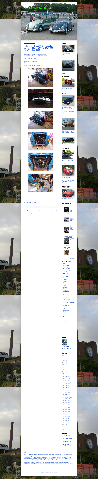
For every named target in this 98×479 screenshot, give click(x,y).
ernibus (64, 294)
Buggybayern (67, 215)
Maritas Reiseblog (67, 310)
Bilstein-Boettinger (67, 441)
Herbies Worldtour (67, 300)
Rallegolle (66, 205)
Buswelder (65, 284)
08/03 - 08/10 (67, 405)
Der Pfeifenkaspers (67, 288)
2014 (64, 375)
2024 (64, 357)
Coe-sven (65, 285)
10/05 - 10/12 (67, 392)
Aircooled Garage (67, 226)
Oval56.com (65, 311)
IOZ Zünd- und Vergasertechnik (66, 444)
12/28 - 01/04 (67, 376)
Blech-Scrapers (66, 274)
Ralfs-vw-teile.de (66, 435)
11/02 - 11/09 (67, 387)
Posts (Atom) (31, 213)
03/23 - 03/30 (67, 414)
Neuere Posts (27, 210)
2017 (64, 369)
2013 (64, 424)
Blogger (55, 472)
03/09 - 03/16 (67, 416)
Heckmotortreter (66, 299)
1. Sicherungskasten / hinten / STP (72, 209)
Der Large (65, 287)
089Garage (65, 263)
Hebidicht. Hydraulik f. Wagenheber (67, 446)
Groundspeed (66, 297)
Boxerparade (65, 277)
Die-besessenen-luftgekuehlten (66, 291)
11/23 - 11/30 (67, 383)
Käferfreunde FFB (66, 304)
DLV (64, 293)
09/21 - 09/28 (67, 400)
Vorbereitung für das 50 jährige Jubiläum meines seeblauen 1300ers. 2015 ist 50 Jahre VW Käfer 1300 (39, 48)
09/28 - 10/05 (67, 394)
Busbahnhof (65, 282)
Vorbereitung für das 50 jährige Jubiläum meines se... (69, 397)
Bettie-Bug (65, 271)
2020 (64, 364)
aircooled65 (35, 7)
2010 (64, 429)
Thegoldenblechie (66, 318)
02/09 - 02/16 (67, 420)
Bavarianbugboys (66, 270)
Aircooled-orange (66, 268)
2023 (64, 358)
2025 (64, 355)
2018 (64, 367)
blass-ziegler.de (66, 436)
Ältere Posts (54, 210)
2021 (64, 362)
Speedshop (65, 316)
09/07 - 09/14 (67, 402)
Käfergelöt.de (66, 305)
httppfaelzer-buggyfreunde (68, 302)
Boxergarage (65, 276)
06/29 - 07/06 (67, 409)
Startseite (41, 210)
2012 (64, 426)
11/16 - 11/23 (67, 385)
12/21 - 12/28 (67, 378)
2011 (64, 427)
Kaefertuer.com (66, 440)
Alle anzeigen (72, 258)
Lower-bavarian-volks (67, 307)
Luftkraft (64, 308)
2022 (64, 360)
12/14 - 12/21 (67, 380)
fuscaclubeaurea (66, 296)
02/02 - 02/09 (67, 422)
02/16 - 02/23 (67, 418)
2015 (64, 373)
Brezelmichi (65, 279)
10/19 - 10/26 (67, 389)
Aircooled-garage (66, 266)
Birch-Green (65, 273)
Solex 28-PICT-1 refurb (72, 251)
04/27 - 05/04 (67, 413)
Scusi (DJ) (65, 314)
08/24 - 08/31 (67, 404)
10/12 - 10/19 (67, 390)
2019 (64, 366)
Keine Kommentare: (44, 207)
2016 (64, 371)
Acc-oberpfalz (66, 265)
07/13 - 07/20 (67, 407)
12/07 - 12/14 (67, 382)
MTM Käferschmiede (67, 438)
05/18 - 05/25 (67, 411)
